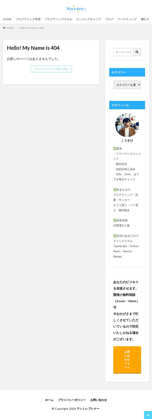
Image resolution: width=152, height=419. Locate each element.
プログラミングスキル (58, 19)
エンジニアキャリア (88, 19)
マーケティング (127, 19)
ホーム (49, 400)
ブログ (109, 19)
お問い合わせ (98, 400)
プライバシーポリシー (72, 400)
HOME (7, 19)
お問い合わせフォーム (127, 359)
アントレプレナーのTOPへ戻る (51, 68)
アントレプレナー (88, 408)
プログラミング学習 (28, 19)
